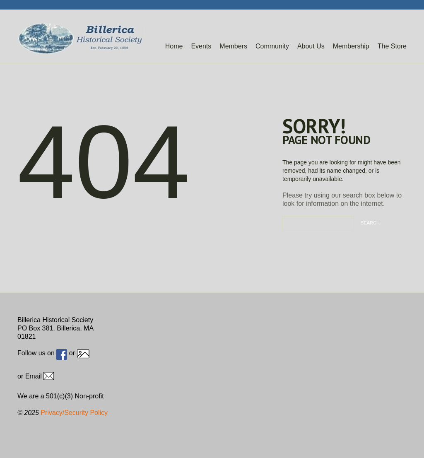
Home (174, 46)
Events (201, 46)
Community (272, 46)
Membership (351, 46)
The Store (392, 46)
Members (233, 46)
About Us (311, 46)
